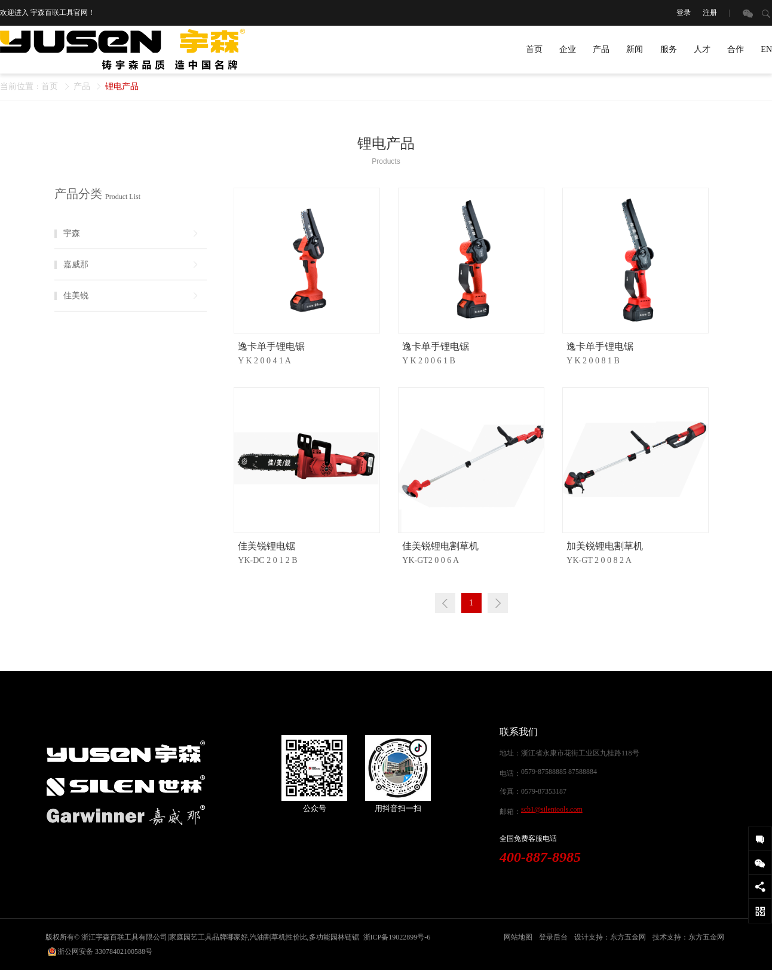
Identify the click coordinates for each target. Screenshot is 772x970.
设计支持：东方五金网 (610, 937)
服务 (668, 49)
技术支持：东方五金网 (688, 937)
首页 (534, 49)
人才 (702, 49)
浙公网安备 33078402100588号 (104, 951)
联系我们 (519, 732)
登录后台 (553, 937)
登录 (683, 12)
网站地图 (518, 937)
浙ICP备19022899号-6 (397, 937)
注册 (710, 12)
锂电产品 (122, 86)
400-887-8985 (540, 857)
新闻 (634, 49)
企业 (567, 49)
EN (766, 49)
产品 (601, 49)
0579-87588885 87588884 (559, 771)
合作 (735, 49)
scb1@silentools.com (552, 809)
